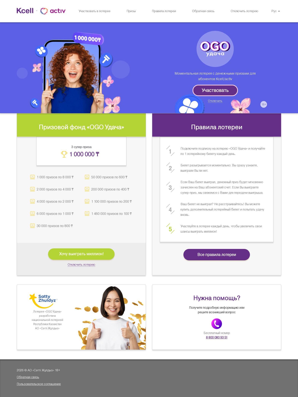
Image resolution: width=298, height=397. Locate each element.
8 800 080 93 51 (216, 337)
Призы (131, 11)
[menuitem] (131, 11)
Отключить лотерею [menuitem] (244, 11)
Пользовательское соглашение (39, 384)
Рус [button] (274, 11)
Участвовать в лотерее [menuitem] (94, 11)
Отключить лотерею (81, 264)
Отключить (215, 101)
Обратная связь (203, 11)
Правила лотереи (164, 11)
